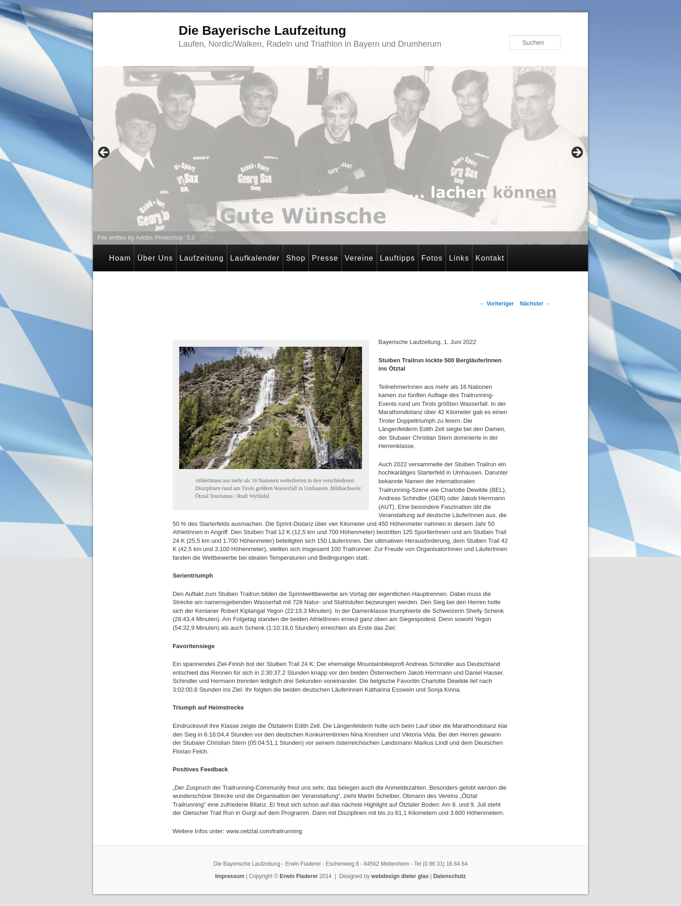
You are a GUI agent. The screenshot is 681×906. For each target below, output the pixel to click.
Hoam (120, 258)
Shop (296, 258)
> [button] (576, 153)
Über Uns (155, 258)
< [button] (104, 153)
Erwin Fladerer (299, 876)
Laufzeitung (201, 258)
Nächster (535, 303)
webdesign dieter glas (399, 876)
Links (459, 258)
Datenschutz (449, 876)
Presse (325, 258)
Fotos (432, 258)
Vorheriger (496, 303)
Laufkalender (255, 258)
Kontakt (489, 258)
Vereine (359, 258)
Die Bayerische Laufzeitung (262, 30)
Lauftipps (397, 258)
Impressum (229, 876)
